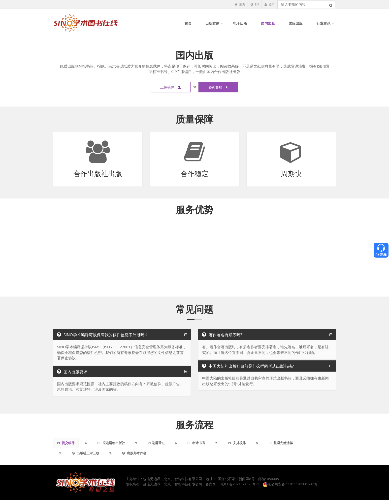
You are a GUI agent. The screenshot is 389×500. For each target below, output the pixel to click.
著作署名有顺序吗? (222, 335)
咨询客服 (218, 87)
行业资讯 (323, 23)
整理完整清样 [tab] (281, 443)
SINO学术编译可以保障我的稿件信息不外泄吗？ (102, 335)
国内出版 (268, 23)
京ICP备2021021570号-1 (240, 484)
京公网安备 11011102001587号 (290, 484)
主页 (239, 4)
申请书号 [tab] (196, 443)
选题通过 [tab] (156, 443)
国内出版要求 (72, 372)
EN (255, 4)
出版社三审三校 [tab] (85, 453)
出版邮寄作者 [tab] (134, 453)
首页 (188, 23)
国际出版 (296, 23)
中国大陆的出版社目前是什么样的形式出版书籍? (248, 366)
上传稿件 (170, 87)
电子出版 (240, 23)
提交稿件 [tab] (66, 443)
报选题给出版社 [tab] (111, 443)
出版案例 (212, 23)
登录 (269, 4)
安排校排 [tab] (237, 443)
